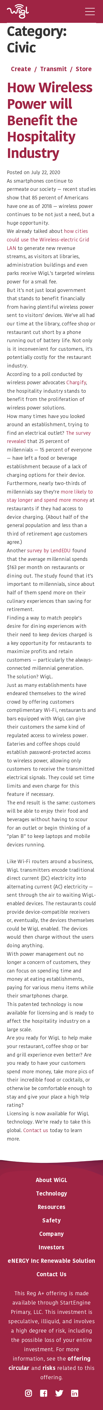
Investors (51, 1247)
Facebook (43, 1393)
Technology (51, 1193)
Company (51, 1234)
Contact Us (52, 1274)
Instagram (28, 1393)
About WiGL (52, 1180)
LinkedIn (74, 1393)
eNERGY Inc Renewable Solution (51, 1261)
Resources (51, 1207)
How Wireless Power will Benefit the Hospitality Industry (50, 120)
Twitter (59, 1393)
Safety (51, 1220)
